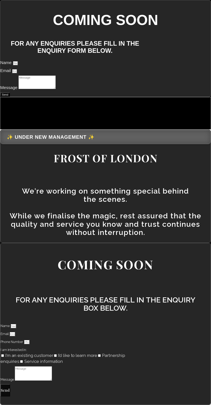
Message (9, 87)
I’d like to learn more (77, 355)
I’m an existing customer (29, 355)
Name (6, 62)
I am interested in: (13, 350)
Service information (43, 361)
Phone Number (12, 342)
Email (6, 70)
